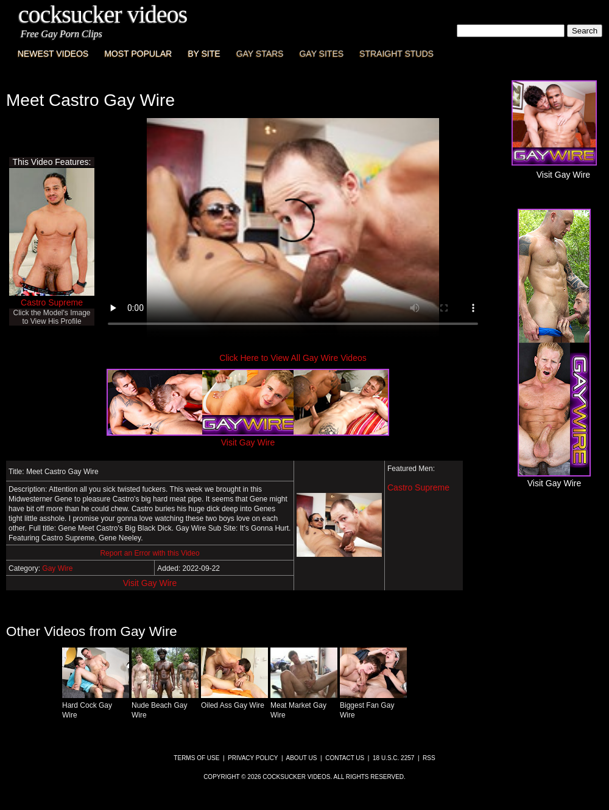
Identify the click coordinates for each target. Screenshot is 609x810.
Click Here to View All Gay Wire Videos (292, 358)
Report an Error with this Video (149, 553)
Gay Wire (57, 568)
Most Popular (138, 53)
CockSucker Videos (102, 14)
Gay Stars (260, 53)
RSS (429, 758)
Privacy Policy (253, 758)
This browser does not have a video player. (293, 227)
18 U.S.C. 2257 (393, 758)
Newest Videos (53, 53)
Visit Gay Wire (150, 583)
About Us (301, 758)
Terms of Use (196, 758)
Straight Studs (396, 53)
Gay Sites (322, 53)
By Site (204, 53)
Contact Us (344, 758)
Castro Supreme (52, 302)
